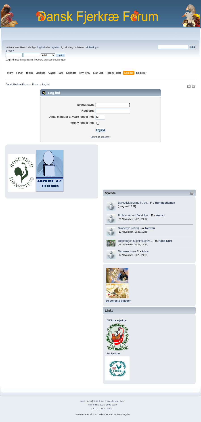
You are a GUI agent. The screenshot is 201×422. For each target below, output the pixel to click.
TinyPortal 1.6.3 (95, 404)
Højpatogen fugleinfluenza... (135, 240)
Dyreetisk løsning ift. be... (133, 202)
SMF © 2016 (100, 401)
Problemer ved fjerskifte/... (134, 215)
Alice (145, 251)
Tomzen (149, 228)
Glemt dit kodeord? (100, 137)
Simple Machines (115, 401)
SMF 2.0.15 (86, 401)
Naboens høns (127, 251)
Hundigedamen (165, 202)
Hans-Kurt (165, 240)
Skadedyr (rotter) (128, 228)
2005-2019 (111, 404)
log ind (41, 47)
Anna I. (160, 215)
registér (55, 47)
